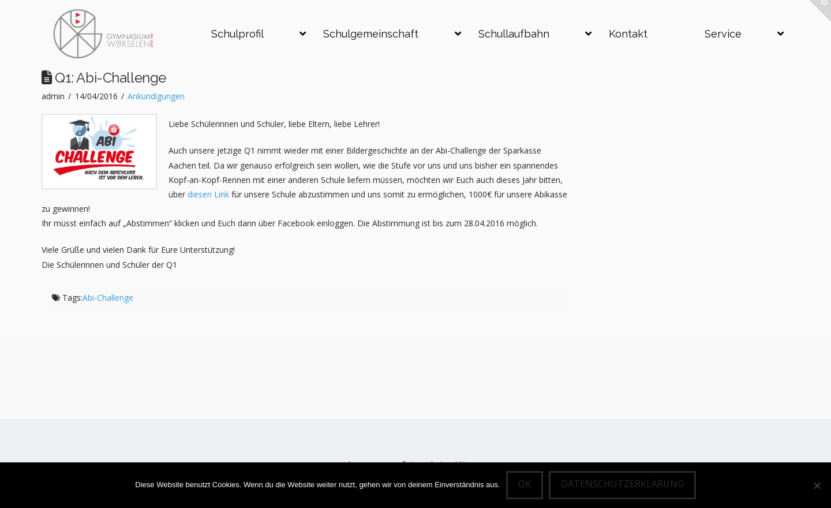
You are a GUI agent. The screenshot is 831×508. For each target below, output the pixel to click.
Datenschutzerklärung (622, 483)
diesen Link (209, 194)
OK (524, 483)
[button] (820, 11)
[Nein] (816, 485)
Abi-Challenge (108, 297)
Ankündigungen (156, 96)
